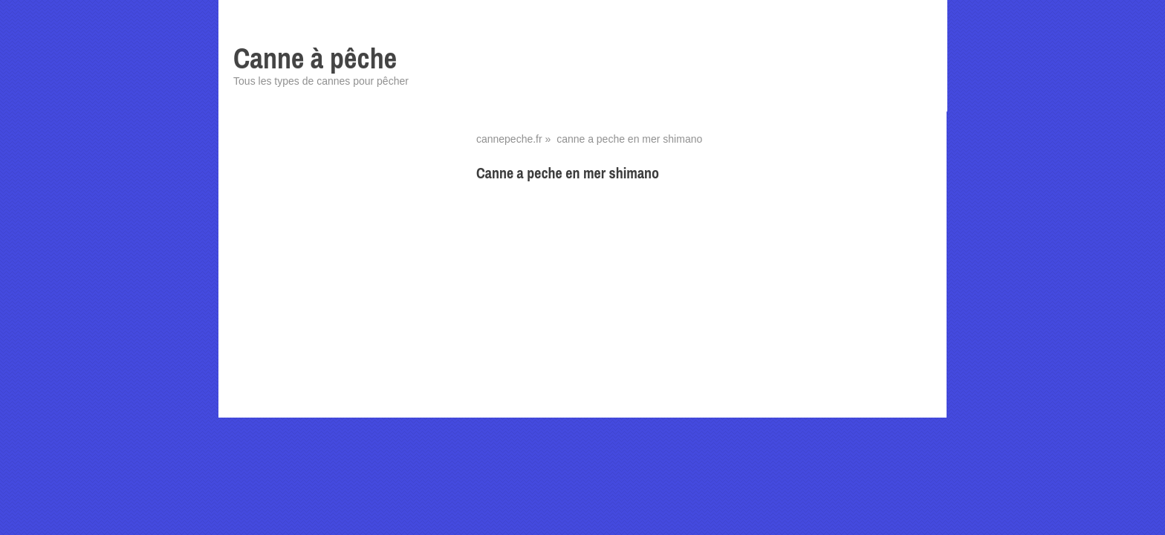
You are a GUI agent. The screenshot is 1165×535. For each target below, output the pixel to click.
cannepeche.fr (509, 139)
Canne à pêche (315, 58)
